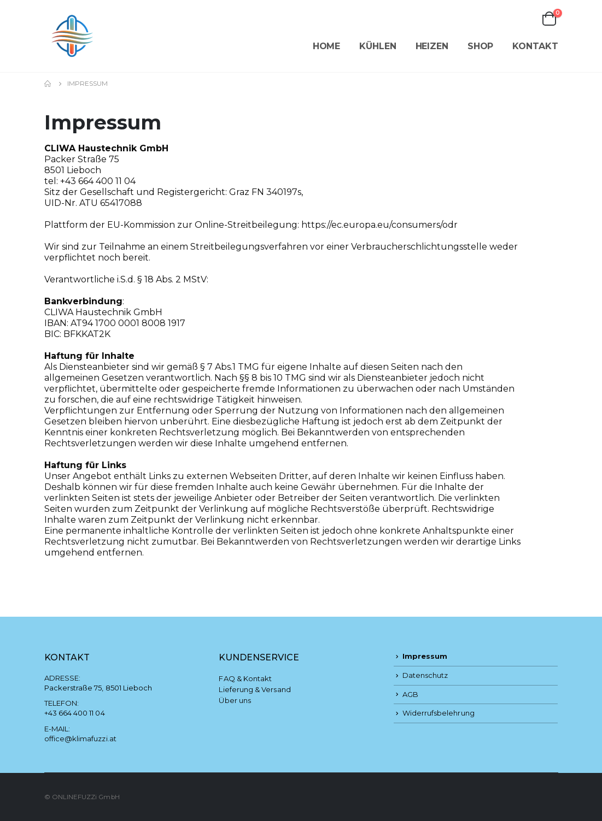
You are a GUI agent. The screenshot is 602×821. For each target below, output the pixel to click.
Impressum (425, 656)
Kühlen (377, 46)
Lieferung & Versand (254, 689)
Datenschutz (425, 675)
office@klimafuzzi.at (80, 738)
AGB (410, 694)
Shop (480, 46)
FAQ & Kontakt (245, 678)
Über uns (235, 700)
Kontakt (535, 46)
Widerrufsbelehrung (438, 712)
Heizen (432, 46)
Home (327, 46)
